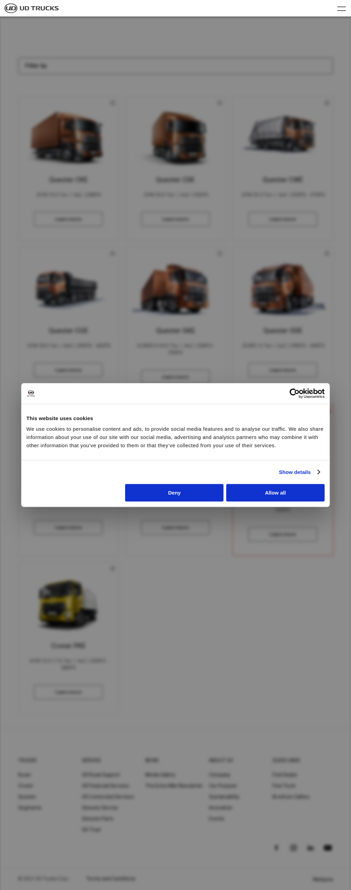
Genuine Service (100, 807)
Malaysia (323, 879)
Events (217, 818)
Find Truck (284, 785)
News (152, 760)
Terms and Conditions (110, 878)
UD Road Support (101, 775)
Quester (27, 796)
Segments (29, 807)
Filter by (36, 65)
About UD (221, 760)
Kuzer (24, 775)
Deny (174, 493)
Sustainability (224, 796)
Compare (68, 168)
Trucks (27, 760)
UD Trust (91, 829)
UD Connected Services (108, 796)
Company (220, 775)
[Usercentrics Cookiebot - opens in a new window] (295, 393)
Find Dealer (285, 775)
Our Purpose (223, 785)
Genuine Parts (97, 818)
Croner (26, 785)
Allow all (275, 493)
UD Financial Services (105, 785)
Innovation (221, 807)
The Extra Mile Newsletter (174, 785)
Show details (295, 472)
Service (91, 760)
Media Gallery (160, 775)
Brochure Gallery (291, 796)
